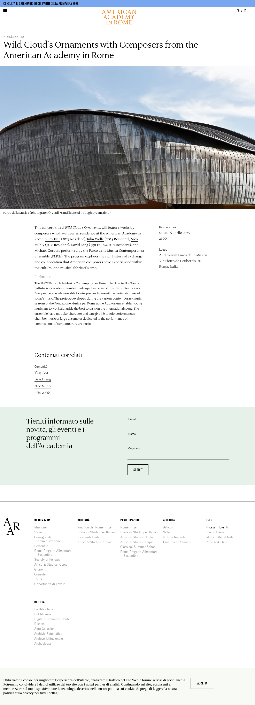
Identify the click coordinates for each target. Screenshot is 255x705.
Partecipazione (130, 520)
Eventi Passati (217, 532)
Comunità (83, 520)
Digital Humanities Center (54, 619)
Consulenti (43, 574)
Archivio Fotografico (49, 634)
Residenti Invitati (90, 537)
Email (132, 419)
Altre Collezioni (46, 629)
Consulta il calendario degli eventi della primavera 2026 (40, 4)
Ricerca (39, 602)
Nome (132, 433)
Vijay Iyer (52, 239)
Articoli (169, 527)
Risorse (41, 624)
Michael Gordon (46, 250)
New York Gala (218, 542)
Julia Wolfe (95, 239)
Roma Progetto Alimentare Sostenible (54, 553)
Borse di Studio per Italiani (98, 532)
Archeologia (44, 643)
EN (238, 11)
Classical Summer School (139, 547)
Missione (42, 527)
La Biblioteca (45, 609)
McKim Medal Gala (221, 537)
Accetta (202, 683)
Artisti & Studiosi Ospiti (52, 564)
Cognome (134, 448)
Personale (42, 546)
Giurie (40, 569)
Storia (39, 532)
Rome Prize (130, 527)
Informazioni (42, 520)
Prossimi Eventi (218, 527)
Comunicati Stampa (178, 542)
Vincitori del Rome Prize (95, 527)
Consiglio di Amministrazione (49, 539)
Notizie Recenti (175, 537)
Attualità (169, 520)
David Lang (79, 244)
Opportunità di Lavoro (51, 584)
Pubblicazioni (45, 614)
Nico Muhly (42, 386)
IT (245, 11)
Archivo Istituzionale (50, 639)
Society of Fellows (48, 559)
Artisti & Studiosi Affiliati (96, 542)
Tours (39, 579)
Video (168, 532)
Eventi (210, 520)
